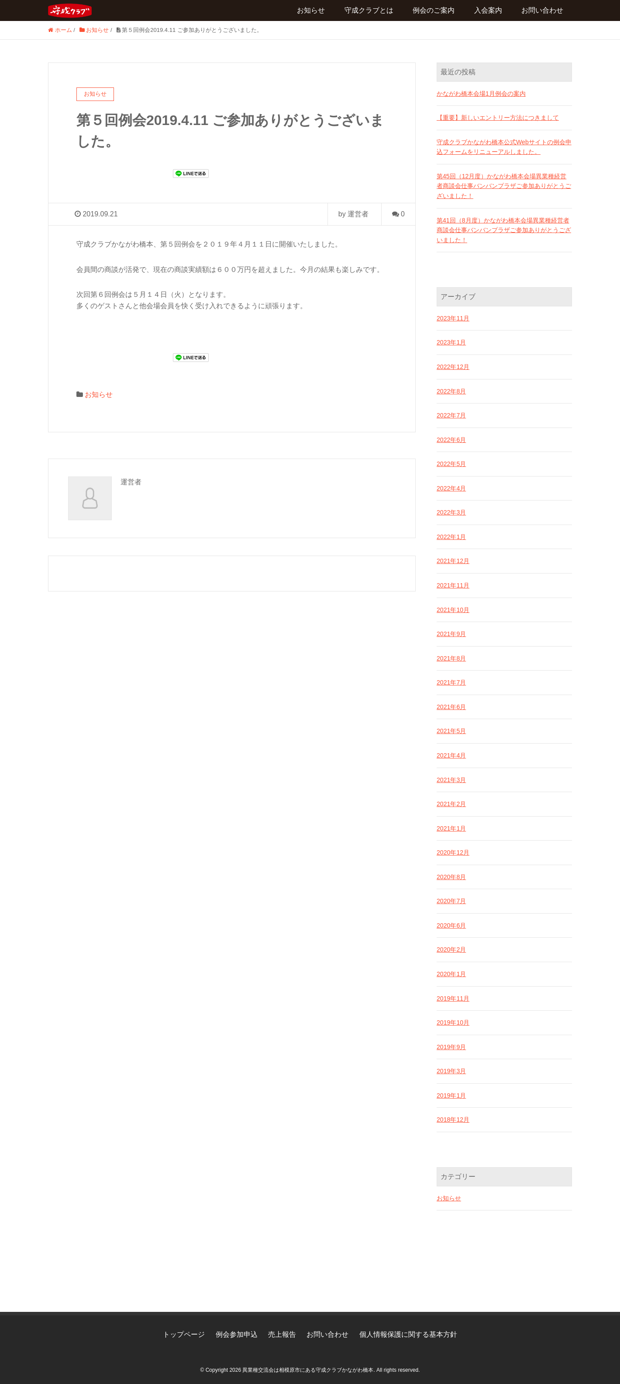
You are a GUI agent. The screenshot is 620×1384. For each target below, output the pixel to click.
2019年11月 (453, 995)
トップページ (184, 1330)
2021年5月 (451, 729)
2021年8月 (451, 656)
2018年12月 (453, 1116)
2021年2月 (451, 801)
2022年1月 (451, 535)
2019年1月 (451, 1092)
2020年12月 (453, 850)
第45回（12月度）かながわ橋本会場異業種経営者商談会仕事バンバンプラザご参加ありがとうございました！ (504, 185)
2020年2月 (451, 946)
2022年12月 (453, 365)
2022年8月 (451, 389)
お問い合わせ (542, 10)
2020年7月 (451, 898)
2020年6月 (451, 922)
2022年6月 (451, 438)
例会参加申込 (237, 1330)
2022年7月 (451, 414)
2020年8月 (451, 874)
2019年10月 (453, 1019)
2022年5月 (451, 462)
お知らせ (311, 10)
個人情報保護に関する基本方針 (408, 1330)
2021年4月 (451, 753)
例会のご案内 (434, 10)
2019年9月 (451, 1043)
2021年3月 (451, 777)
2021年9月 (451, 632)
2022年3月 (451, 511)
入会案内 (488, 10)
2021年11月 (453, 583)
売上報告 (282, 1330)
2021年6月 (451, 704)
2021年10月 (453, 608)
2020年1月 (451, 971)
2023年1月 (451, 341)
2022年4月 (451, 486)
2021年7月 (451, 680)
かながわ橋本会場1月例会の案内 (481, 93)
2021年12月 (453, 559)
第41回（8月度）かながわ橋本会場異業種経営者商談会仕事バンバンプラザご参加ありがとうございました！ (504, 229)
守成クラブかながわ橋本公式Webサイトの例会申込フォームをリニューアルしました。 (504, 146)
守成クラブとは (368, 10)
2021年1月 (451, 825)
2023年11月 (453, 317)
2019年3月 (451, 1067)
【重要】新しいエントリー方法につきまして (498, 117)
